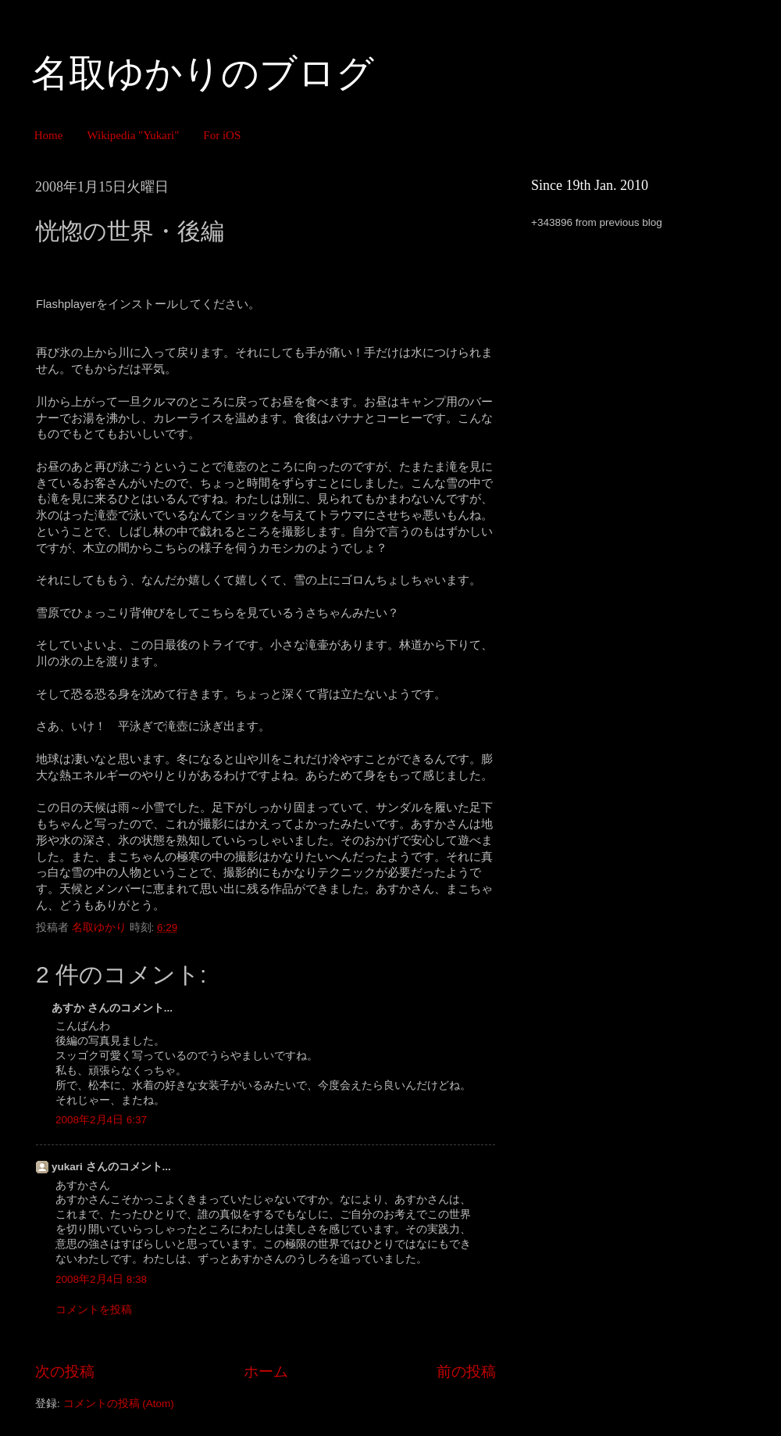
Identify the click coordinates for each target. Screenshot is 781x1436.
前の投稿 (466, 1371)
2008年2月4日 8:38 (101, 1279)
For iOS (222, 135)
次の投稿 (65, 1371)
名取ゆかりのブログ (202, 73)
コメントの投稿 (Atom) (118, 1403)
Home (48, 135)
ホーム (266, 1371)
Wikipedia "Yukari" (133, 135)
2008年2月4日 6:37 (101, 1120)
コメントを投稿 (93, 1310)
